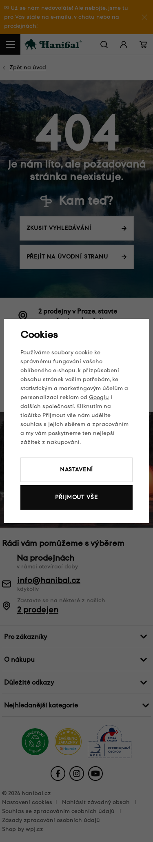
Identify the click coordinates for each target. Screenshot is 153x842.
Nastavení (76, 469)
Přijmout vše (76, 497)
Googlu (99, 397)
